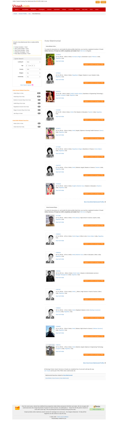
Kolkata (64, 9)
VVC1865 (58, 215)
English (74, 186)
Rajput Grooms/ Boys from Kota (27, 110)
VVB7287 (58, 289)
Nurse (101, 130)
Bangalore (33, 9)
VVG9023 (58, 54)
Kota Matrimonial (68, 375)
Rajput (79, 56)
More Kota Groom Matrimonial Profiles (93, 363)
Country (21, 69)
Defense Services (97, 328)
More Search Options (25, 85)
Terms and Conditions (62, 416)
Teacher (90, 112)
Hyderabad (57, 9)
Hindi (72, 112)
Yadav (78, 273)
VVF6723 (58, 91)
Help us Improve (97, 409)
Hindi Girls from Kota (27, 126)
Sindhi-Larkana (78, 93)
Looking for (20, 61)
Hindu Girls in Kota (27, 123)
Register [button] (103, 2)
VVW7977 (58, 165)
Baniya (77, 217)
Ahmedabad (25, 9)
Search (17, 9)
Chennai (49, 9)
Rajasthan (58, 58)
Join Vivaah (47, 370)
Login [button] (97, 2)
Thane (96, 9)
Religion (21, 73)
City (29, 13)
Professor (94, 56)
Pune (91, 9)
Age (22, 65)
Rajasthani (75, 75)
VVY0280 (58, 147)
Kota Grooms (55, 378)
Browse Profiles (23, 13)
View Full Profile (60, 61)
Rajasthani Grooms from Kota (27, 106)
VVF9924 (58, 73)
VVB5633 (58, 308)
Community (20, 76)
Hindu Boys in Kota (27, 93)
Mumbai (78, 9)
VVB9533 (58, 234)
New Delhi (84, 9)
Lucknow (70, 9)
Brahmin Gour (80, 186)
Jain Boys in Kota (27, 113)
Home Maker (98, 149)
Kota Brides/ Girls (51, 46)
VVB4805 (58, 326)
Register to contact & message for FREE (93, 64)
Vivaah (15, 13)
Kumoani (74, 56)
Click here (82, 51)
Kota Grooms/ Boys (51, 207)
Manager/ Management (62, 274)
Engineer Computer (61, 95)
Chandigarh (42, 9)
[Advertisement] (59, 27)
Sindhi (72, 93)
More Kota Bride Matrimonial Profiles (94, 202)
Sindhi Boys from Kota (27, 103)
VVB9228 (58, 252)
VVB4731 (58, 345)
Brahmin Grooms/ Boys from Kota (27, 100)
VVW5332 (58, 184)
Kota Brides (48, 378)
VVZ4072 (58, 128)
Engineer (58, 348)
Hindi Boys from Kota (27, 96)
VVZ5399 (58, 110)
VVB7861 (58, 271)
